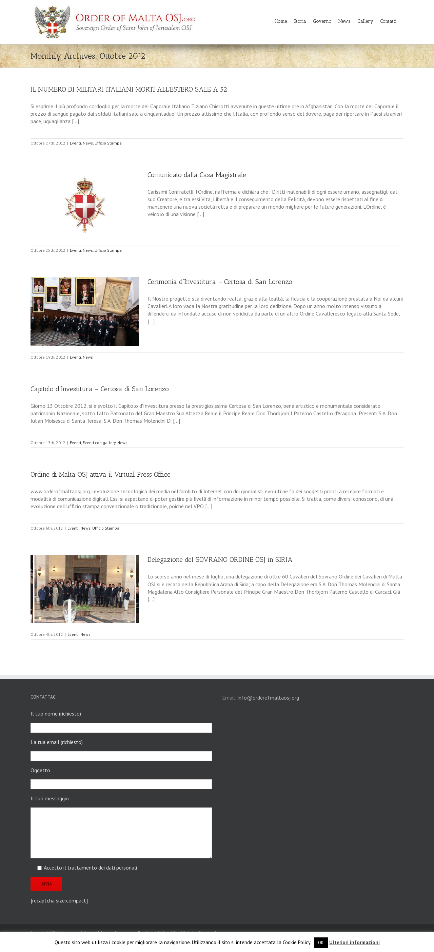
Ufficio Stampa (108, 143)
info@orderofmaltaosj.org (268, 697)
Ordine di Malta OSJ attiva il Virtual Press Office (101, 474)
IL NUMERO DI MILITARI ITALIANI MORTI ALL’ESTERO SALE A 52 (129, 89)
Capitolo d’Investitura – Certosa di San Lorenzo (100, 389)
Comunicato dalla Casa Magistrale (196, 175)
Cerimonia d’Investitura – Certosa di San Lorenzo (219, 282)
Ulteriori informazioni (354, 942)
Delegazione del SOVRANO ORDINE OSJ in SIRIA (220, 559)
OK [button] (321, 943)
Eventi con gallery (99, 442)
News (88, 143)
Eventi (75, 143)
